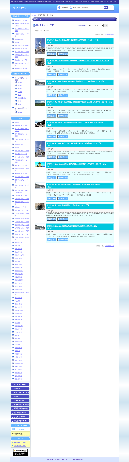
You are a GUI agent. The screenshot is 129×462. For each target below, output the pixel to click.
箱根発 (17, 335)
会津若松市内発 (20, 255)
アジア (17, 122)
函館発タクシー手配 (21, 20)
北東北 (20, 85)
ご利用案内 (64, 7)
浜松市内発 (18, 360)
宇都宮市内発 (19, 270)
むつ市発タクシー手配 (22, 177)
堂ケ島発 (17, 322)
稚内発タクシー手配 (21, 68)
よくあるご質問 (19, 417)
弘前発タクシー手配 (21, 195)
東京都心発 (18, 298)
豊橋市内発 (18, 366)
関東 (19, 95)
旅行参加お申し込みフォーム (21, 421)
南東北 (20, 88)
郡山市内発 (18, 252)
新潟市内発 (18, 258)
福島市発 (17, 245)
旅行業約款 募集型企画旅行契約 (21, 405)
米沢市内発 (18, 242)
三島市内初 (18, 329)
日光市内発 (18, 277)
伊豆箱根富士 (22, 98)
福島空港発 (18, 249)
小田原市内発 (19, 310)
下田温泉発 (18, 319)
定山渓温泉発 (19, 39)
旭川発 (17, 42)
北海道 (20, 82)
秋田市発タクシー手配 (22, 199)
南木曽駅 (17, 351)
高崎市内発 (18, 267)
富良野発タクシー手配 (22, 45)
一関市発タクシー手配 (22, 222)
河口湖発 (17, 338)
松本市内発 (18, 348)
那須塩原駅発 (19, 280)
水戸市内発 (18, 283)
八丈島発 (17, 301)
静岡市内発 (18, 354)
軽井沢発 (17, 344)
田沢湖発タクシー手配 (22, 210)
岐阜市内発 (18, 376)
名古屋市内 (18, 369)
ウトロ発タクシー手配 (22, 52)
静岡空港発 (18, 357)
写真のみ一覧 (109, 35)
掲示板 (16, 397)
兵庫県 (20, 112)
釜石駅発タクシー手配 (22, 228)
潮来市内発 (18, 286)
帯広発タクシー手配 (21, 60)
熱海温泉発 (18, 313)
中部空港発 (18, 372)
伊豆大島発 (18, 304)
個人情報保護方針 (20, 413)
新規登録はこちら (20, 442)
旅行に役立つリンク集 (21, 392)
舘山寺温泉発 (19, 363)
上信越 (20, 92)
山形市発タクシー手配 (22, 234)
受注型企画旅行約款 (21, 409)
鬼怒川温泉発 (19, 274)
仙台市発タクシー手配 (22, 231)
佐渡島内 (17, 261)
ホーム (33, 15)
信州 (19, 101)
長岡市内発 (18, 264)
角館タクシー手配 (20, 207)
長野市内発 (18, 341)
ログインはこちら (20, 446)
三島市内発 (18, 332)
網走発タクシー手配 (21, 48)
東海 (19, 104)
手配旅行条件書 (19, 401)
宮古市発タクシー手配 (22, 225)
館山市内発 (18, 289)
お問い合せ (76, 7)
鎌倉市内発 (18, 307)
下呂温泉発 (18, 379)
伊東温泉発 (18, 316)
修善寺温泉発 (19, 326)
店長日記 (17, 388)
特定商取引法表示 (20, 384)
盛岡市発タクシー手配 (22, 218)
